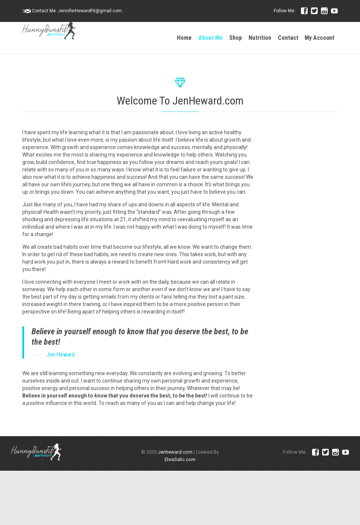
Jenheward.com (175, 452)
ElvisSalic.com (180, 459)
